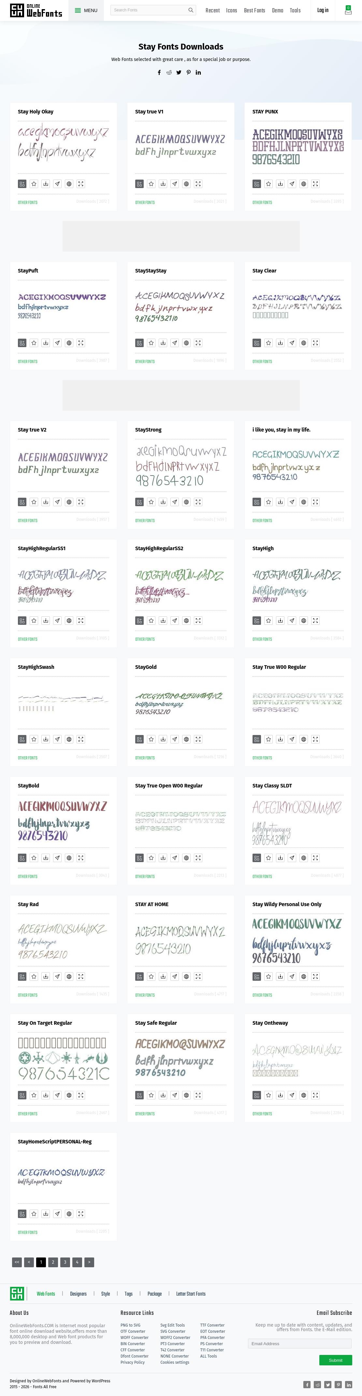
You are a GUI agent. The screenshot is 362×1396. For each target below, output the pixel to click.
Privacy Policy (133, 1362)
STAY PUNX (265, 112)
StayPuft (28, 271)
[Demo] (81, 184)
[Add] (22, 184)
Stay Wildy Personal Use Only (287, 904)
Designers (78, 1294)
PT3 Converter (172, 1344)
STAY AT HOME (151, 904)
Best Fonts (255, 11)
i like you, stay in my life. (282, 430)
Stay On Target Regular (45, 1023)
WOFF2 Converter (175, 1337)
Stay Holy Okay (35, 112)
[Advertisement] (181, 235)
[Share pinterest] (191, 73)
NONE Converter (174, 1356)
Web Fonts (46, 1294)
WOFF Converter (135, 1337)
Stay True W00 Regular (279, 667)
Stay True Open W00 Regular (169, 786)
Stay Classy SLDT (272, 786)
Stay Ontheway (270, 1023)
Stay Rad (28, 904)
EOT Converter (212, 1331)
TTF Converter (212, 1325)
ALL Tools (208, 1356)
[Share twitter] (181, 73)
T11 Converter (212, 1350)
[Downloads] (45, 184)
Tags (129, 1294)
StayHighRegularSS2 (159, 548)
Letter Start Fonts (191, 1294)
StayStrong (148, 430)
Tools (295, 11)
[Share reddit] (171, 73)
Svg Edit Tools (172, 1325)
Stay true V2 (32, 430)
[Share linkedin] (201, 73)
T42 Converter (172, 1350)
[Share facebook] (162, 73)
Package (155, 1294)
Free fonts (39, 11)
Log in (322, 10)
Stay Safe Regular (156, 1023)
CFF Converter (133, 1350)
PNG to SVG (130, 1325)
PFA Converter (212, 1337)
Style (105, 1294)
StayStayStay (151, 271)
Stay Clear (264, 271)
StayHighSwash (36, 667)
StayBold (28, 786)
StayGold (146, 667)
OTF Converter (133, 1331)
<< (17, 1262)
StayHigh (263, 548)
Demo (277, 11)
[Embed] (69, 184)
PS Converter (211, 1344)
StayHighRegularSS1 (41, 548)
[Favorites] (34, 184)
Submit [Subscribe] (335, 1360)
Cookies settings (174, 1362)
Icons (232, 11)
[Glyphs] (57, 184)
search (191, 10)
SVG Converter (172, 1331)
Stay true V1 (149, 112)
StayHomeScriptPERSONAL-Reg (55, 1142)
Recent (213, 11)
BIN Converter (133, 1344)
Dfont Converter (135, 1356)
